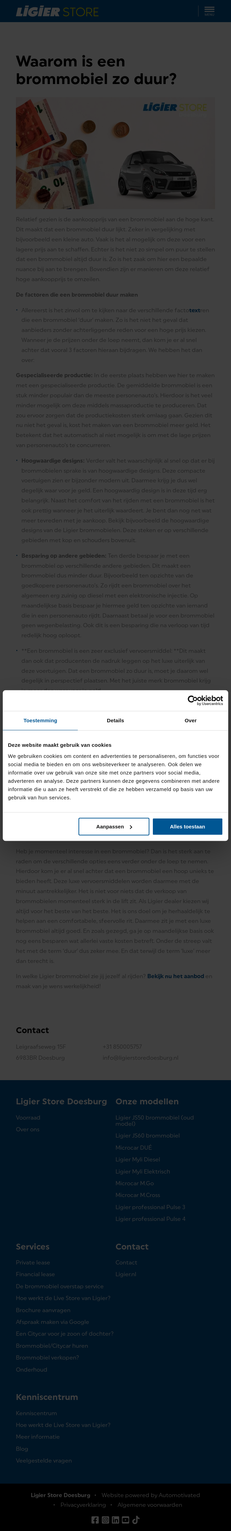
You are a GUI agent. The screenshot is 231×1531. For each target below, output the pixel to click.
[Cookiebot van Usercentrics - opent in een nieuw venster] (193, 700)
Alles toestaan (187, 826)
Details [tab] (115, 720)
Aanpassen (114, 826)
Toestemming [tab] (40, 720)
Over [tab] (191, 720)
